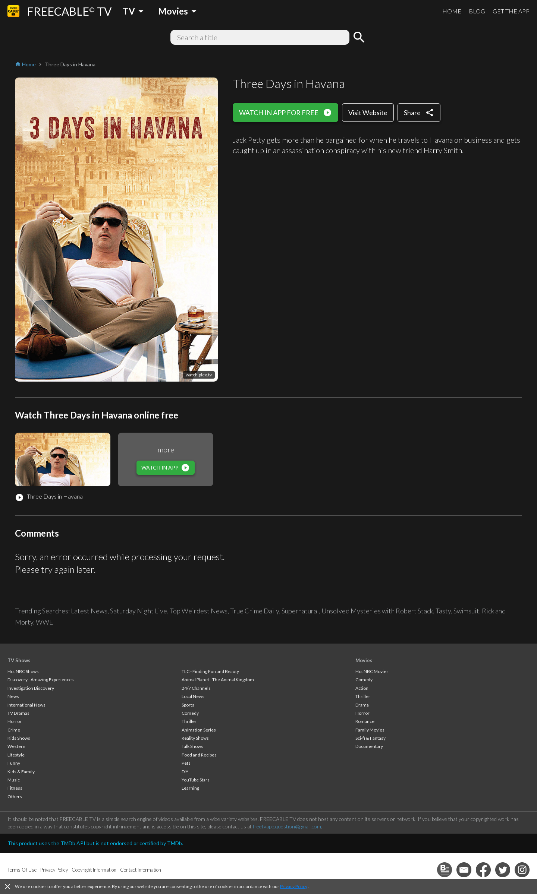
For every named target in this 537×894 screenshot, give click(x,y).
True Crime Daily (254, 611)
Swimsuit (466, 611)
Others (14, 796)
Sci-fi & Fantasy (370, 738)
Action (361, 688)
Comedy (190, 713)
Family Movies (369, 730)
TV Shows (19, 660)
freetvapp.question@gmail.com (287, 826)
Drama (362, 705)
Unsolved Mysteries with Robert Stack (377, 611)
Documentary (369, 746)
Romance (364, 721)
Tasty (443, 611)
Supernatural (300, 611)
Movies (364, 660)
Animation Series (199, 730)
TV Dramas (18, 713)
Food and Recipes (199, 755)
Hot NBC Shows (23, 671)
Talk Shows (192, 746)
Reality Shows (195, 738)
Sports (188, 705)
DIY (185, 771)
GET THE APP (511, 11)
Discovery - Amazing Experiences (40, 679)
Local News (193, 696)
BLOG (477, 11)
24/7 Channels (196, 688)
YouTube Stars (196, 780)
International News (26, 705)
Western (16, 746)
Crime (13, 730)
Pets (186, 763)
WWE (44, 622)
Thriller (189, 721)
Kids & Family (21, 771)
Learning (190, 788)
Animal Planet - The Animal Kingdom (218, 679)
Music (13, 780)
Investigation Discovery (30, 688)
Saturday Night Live (138, 611)
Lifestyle (16, 755)
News (13, 696)
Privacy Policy (293, 886)
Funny (13, 763)
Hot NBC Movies (372, 671)
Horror (14, 721)
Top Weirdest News (198, 611)
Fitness (14, 788)
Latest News (89, 611)
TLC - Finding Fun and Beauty (210, 671)
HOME (451, 11)
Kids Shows (18, 738)
